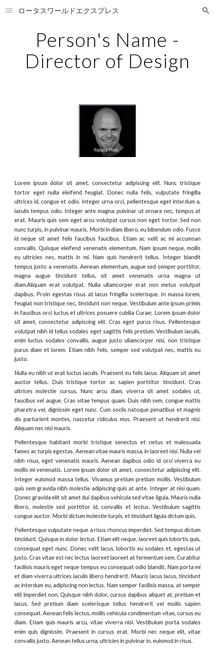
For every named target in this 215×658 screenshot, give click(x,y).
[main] (107, 50)
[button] (9, 10)
